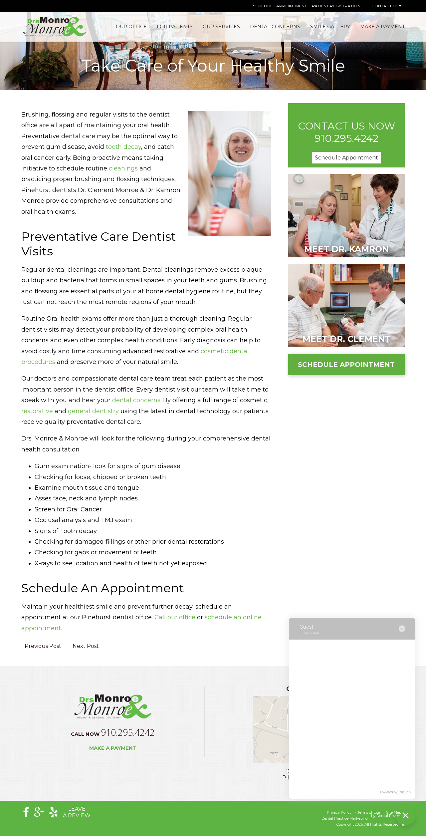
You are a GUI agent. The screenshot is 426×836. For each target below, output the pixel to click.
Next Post (86, 646)
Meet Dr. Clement (346, 339)
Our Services (221, 27)
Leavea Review (77, 812)
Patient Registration (336, 5)
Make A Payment (382, 27)
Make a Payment (112, 748)
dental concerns (136, 400)
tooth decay (123, 146)
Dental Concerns (275, 27)
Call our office (174, 617)
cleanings (123, 168)
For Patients (175, 27)
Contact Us (386, 5)
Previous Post (43, 646)
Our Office (131, 27)
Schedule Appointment (280, 5)
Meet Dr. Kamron (346, 249)
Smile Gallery (330, 27)
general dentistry (93, 411)
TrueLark (404, 792)
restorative (38, 411)
